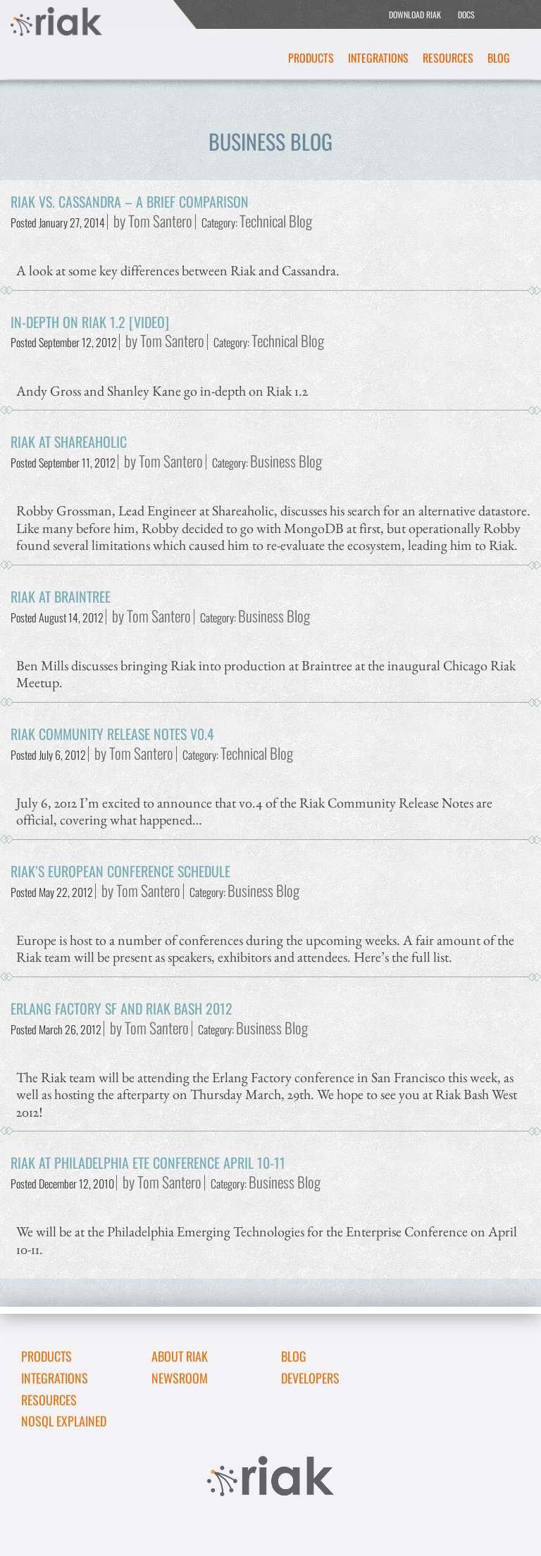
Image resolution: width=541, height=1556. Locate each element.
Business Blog (286, 461)
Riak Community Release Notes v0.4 (112, 733)
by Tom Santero (152, 221)
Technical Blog (276, 221)
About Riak (179, 1356)
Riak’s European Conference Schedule (120, 870)
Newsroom (179, 1378)
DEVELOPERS (310, 1378)
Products (311, 57)
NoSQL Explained (63, 1421)
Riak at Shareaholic (69, 441)
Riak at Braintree (61, 596)
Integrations (378, 57)
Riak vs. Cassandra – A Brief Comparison (130, 201)
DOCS (466, 14)
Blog (498, 57)
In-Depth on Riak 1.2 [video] (90, 321)
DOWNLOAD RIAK (415, 14)
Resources (448, 57)
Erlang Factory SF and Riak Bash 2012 (121, 1008)
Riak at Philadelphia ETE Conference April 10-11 (148, 1162)
